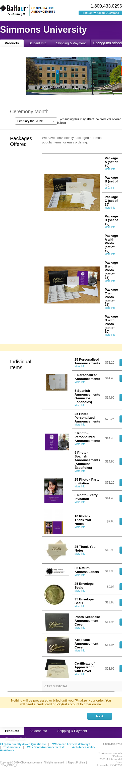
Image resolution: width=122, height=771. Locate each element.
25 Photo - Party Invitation (87, 481)
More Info (110, 169)
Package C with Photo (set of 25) (111, 297)
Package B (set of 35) (111, 181)
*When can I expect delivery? (71, 744)
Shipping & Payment (71, 43)
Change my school (107, 43)
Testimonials (11, 747)
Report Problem (77, 762)
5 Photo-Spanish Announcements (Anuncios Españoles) (87, 460)
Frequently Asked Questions (100, 12)
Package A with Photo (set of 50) (111, 243)
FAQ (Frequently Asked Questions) (23, 744)
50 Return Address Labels (87, 570)
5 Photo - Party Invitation (86, 497)
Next (99, 716)
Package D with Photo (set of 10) (111, 324)
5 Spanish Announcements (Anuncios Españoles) (87, 396)
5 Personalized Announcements (87, 377)
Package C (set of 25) (111, 200)
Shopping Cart (15, 739)
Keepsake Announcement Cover (86, 643)
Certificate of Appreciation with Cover (84, 667)
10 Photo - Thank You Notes (83, 520)
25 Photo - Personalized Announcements (87, 417)
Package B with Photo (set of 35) (111, 270)
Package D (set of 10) (111, 220)
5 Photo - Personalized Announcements (87, 437)
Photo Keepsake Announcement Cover (87, 620)
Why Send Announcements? (46, 747)
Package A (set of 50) (111, 162)
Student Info (37, 43)
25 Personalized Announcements (87, 361)
